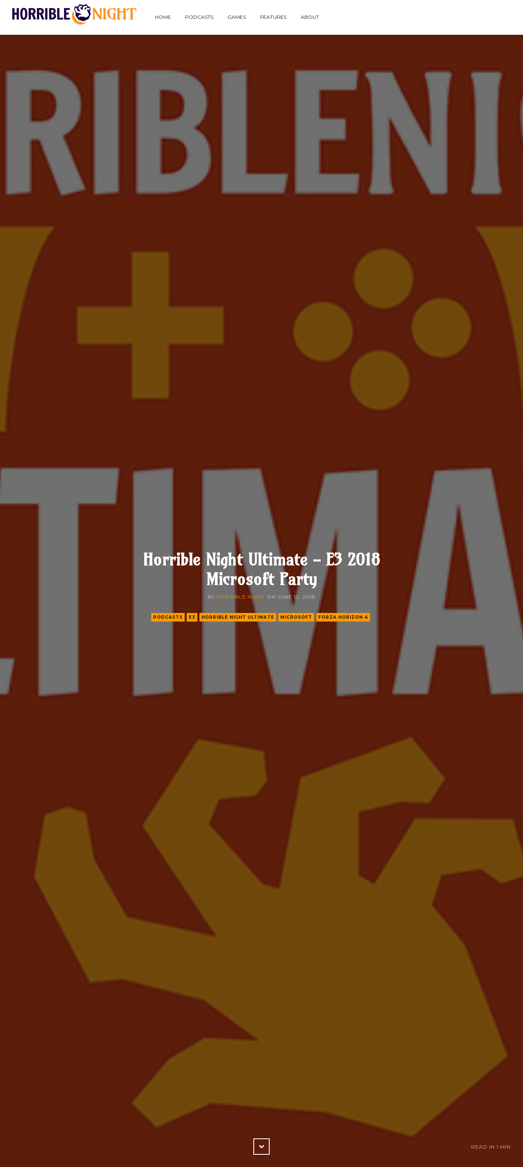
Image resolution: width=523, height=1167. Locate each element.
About (310, 17)
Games (237, 17)
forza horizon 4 (343, 617)
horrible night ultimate (237, 617)
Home (163, 17)
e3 (192, 617)
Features (273, 17)
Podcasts (199, 17)
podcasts (168, 617)
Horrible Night (240, 597)
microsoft (296, 617)
